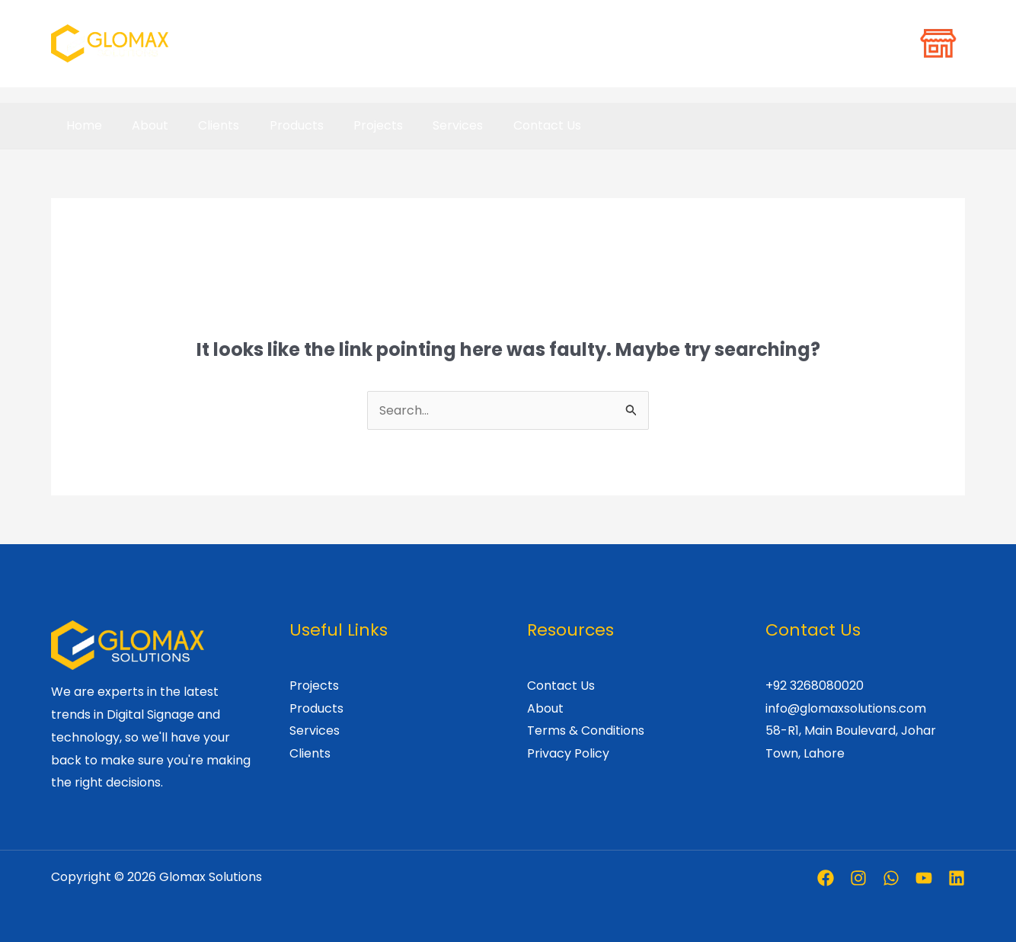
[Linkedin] (956, 878)
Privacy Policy (568, 753)
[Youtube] (923, 878)
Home (81, 125)
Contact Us (511, 125)
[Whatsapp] (891, 878)
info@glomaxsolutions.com (845, 708)
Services (427, 125)
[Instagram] (858, 878)
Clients (204, 125)
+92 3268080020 (814, 685)
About (141, 125)
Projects (353, 125)
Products (277, 125)
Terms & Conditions (585, 730)
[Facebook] (825, 878)
